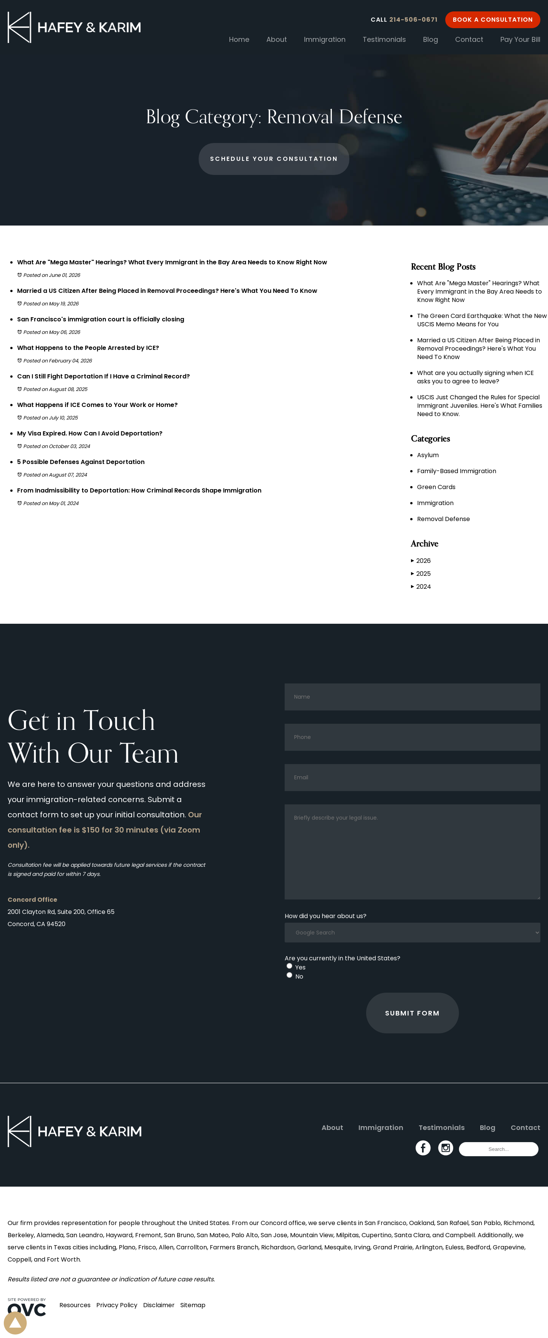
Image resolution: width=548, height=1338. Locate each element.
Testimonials (384, 39)
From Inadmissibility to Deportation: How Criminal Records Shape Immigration (139, 490)
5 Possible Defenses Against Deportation (81, 462)
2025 (421, 573)
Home (239, 39)
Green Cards (436, 487)
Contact (469, 39)
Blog (430, 39)
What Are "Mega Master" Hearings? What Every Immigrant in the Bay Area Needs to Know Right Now (172, 262)
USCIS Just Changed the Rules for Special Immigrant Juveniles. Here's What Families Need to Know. (479, 405)
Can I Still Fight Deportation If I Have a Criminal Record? (103, 376)
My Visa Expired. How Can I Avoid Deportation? (89, 433)
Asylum (428, 455)
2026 (421, 560)
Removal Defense (443, 519)
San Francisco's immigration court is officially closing (100, 319)
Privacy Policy (116, 1305)
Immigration (325, 39)
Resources (75, 1305)
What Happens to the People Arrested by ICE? (88, 347)
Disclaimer (159, 1305)
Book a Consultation (493, 19)
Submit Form (412, 1013)
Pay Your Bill (520, 39)
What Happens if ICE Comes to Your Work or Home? (97, 404)
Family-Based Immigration (456, 471)
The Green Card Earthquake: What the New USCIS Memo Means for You (482, 320)
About (276, 39)
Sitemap (193, 1305)
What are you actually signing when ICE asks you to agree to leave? (475, 377)
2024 (421, 586)
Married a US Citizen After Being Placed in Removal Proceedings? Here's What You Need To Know (167, 290)
